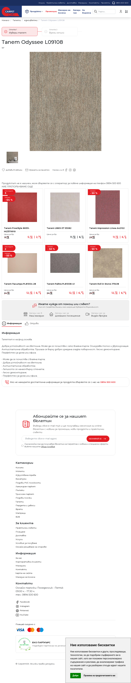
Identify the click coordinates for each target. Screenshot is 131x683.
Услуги (19, 542)
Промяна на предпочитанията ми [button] (99, 675)
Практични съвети (26, 531)
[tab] (13, 327)
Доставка (21, 539)
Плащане (20, 535)
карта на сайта (24, 576)
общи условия (48, 450)
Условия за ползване (26, 546)
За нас (19, 561)
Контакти (21, 573)
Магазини (21, 569)
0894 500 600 (120, 3)
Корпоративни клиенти (28, 565)
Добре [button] (76, 675)
